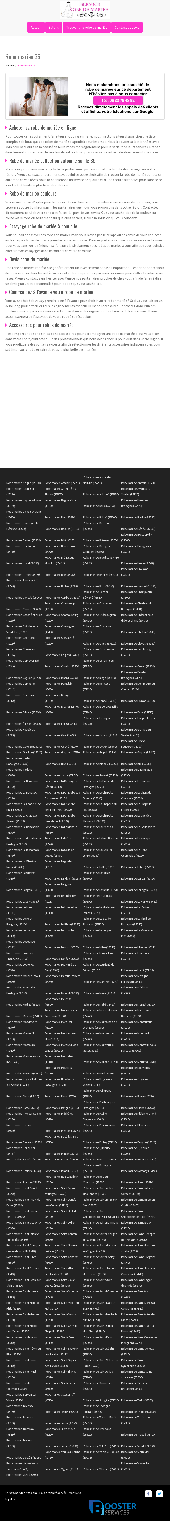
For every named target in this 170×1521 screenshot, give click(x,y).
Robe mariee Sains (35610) (137, 1182)
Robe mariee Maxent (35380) (62, 993)
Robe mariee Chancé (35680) (23, 609)
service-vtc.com (26, 1493)
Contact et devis (127, 27)
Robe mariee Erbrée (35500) (23, 712)
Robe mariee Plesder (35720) (62, 1131)
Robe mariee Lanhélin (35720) (100, 890)
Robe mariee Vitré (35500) (22, 1475)
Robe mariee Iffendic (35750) (100, 764)
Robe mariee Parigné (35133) (62, 1108)
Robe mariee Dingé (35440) (99, 678)
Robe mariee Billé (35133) (60, 540)
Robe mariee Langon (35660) (23, 890)
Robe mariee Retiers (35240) (23, 1171)
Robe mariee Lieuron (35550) (62, 947)
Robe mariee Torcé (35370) (61, 1423)
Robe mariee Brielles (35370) (100, 575)
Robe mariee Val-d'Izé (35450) (101, 1446)
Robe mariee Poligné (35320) (138, 1142)
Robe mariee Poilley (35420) (100, 1142)
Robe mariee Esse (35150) (137, 712)
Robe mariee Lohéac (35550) (62, 959)
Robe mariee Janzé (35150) (61, 775)
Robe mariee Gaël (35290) (60, 735)
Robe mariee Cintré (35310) (99, 643)
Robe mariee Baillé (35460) (99, 506)
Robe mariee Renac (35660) (99, 1159)
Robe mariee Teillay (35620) (61, 1412)
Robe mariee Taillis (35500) (137, 1400)
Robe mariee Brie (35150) (60, 575)
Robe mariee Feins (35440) (61, 724)
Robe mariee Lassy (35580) (22, 901)
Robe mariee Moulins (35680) (138, 1062)
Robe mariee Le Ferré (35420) (139, 901)
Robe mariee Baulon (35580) (138, 517)
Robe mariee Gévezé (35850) (24, 747)
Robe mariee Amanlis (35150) (62, 483)
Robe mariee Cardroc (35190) (62, 598)
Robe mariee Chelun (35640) (138, 632)
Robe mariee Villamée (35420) (101, 1469)
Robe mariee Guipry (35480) (138, 752)
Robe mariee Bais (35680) (60, 517)
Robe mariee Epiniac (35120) (138, 701)
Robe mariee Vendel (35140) (138, 1446)
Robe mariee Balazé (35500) (100, 517)
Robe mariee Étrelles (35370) (23, 724)
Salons (54, 27)
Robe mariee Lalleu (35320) (137, 867)
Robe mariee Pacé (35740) (60, 1096)
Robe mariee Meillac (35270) (23, 1005)
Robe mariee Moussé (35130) (24, 1073)
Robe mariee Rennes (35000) (138, 1159)
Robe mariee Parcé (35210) (22, 1108)
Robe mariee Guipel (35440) (99, 752)
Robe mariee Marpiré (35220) (100, 982)
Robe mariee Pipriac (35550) (138, 1108)
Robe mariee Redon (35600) (62, 1159)
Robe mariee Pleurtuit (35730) (24, 1142)
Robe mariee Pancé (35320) (137, 1096)
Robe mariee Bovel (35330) (22, 563)
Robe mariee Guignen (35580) (63, 752)
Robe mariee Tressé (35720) (138, 1435)
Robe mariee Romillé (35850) (23, 1182)
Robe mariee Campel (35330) (138, 586)
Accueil (36, 27)
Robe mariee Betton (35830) (23, 540)
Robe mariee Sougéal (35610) (101, 1400)
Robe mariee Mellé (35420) (99, 1005)
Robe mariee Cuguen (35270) (23, 678)
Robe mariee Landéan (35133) (63, 878)
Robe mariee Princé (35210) (61, 1154)
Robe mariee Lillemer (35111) (138, 947)
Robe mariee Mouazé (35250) (100, 1062)
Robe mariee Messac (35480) (24, 1016)
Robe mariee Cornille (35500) (62, 666)
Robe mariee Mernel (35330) (138, 1005)
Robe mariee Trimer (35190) (61, 1446)
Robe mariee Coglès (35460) (62, 655)
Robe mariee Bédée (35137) (138, 529)
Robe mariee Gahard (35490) (100, 735)
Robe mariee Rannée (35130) (23, 1159)
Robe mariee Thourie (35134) (138, 1412)
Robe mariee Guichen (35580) (24, 752)
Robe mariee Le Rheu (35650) (62, 924)
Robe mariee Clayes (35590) (138, 643)
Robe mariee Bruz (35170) (98, 586)
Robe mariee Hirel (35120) (60, 764)
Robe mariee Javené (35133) (100, 775)
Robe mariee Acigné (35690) (23, 483)
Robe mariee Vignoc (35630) (62, 1469)
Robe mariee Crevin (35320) (138, 666)
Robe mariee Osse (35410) (22, 1096)
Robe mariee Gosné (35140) (62, 747)
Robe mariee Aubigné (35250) (101, 494)
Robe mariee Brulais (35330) (62, 586)
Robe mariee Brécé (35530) (137, 563)
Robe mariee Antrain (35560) (138, 483)
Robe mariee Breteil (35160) (23, 575)
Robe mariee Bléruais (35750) (100, 540)
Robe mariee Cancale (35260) (24, 598)
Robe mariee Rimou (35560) (61, 1171)
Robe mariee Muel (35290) (98, 1073)
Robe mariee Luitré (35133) (137, 970)
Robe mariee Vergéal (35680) (24, 1457)
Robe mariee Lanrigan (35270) (139, 890)
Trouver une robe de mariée (86, 27)
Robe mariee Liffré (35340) (99, 947)
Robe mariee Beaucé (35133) (62, 529)
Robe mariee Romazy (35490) (139, 1171)
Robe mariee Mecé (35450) (99, 993)
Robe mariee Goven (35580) (100, 747)
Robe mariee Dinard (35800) (61, 678)
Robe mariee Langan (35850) (138, 878)
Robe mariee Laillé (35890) (99, 867)
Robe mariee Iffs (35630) (136, 764)
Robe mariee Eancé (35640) (99, 701)
